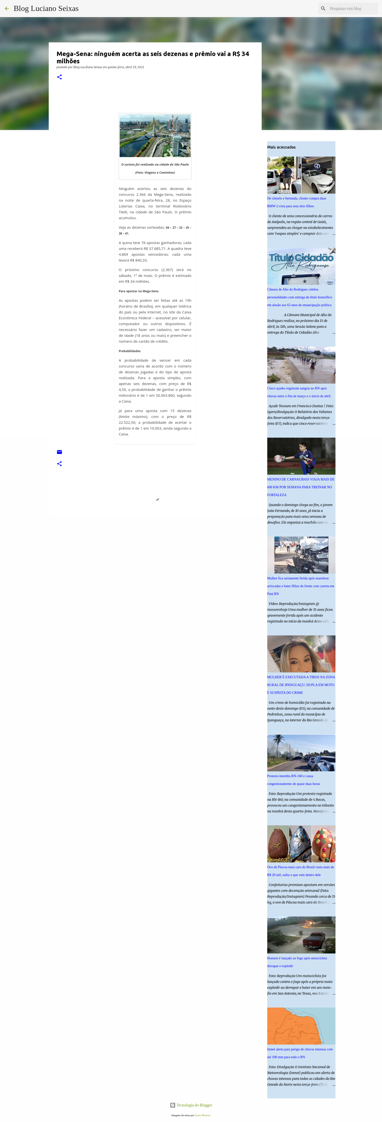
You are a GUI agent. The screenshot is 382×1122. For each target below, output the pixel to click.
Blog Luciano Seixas (46, 8)
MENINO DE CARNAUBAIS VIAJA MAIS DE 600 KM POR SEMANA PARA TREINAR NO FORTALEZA (300, 487)
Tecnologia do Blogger (191, 1105)
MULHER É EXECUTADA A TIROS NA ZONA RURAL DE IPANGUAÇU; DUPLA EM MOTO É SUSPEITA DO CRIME (301, 685)
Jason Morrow (202, 1115)
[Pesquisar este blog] (352, 8)
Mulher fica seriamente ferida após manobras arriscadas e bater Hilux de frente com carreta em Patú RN (300, 586)
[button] (59, 77)
